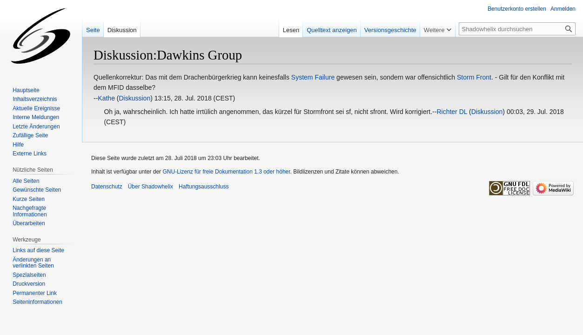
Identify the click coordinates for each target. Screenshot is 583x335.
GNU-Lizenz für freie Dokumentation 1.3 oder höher (226, 171)
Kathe (106, 98)
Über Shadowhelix (150, 186)
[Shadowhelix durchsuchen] (517, 28)
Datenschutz (106, 186)
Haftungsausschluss (203, 186)
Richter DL (451, 111)
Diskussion (134, 98)
